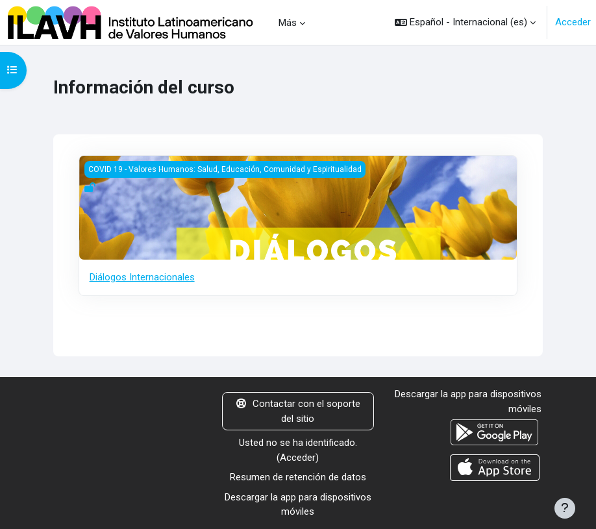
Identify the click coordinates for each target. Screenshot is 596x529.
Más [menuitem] (288, 23)
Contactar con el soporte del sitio (298, 411)
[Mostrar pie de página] (564, 508)
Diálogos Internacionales (142, 277)
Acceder (573, 22)
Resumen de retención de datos (298, 477)
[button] (465, 22)
